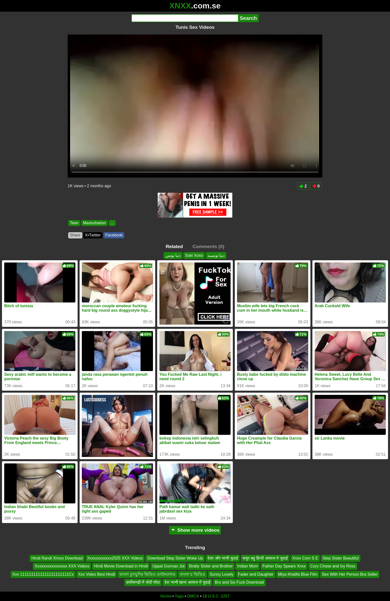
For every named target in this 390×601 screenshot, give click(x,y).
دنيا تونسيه (216, 255)
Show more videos (195, 530)
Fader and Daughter (256, 574)
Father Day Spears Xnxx (284, 566)
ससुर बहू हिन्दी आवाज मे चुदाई (265, 558)
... (112, 223)
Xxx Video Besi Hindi (96, 574)
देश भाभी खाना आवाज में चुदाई (187, 582)
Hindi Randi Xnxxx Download (57, 558)
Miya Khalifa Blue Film (297, 574)
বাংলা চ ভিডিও (192, 574)
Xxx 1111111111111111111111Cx (43, 574)
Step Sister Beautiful (341, 558)
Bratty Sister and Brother (211, 566)
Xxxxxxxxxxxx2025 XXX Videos (115, 558)
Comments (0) (208, 246)
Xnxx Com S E (305, 558)
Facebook (114, 235)
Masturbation (94, 223)
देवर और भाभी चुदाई (222, 558)
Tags (179, 596)
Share (75, 235)
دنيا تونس (173, 255)
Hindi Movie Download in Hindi (121, 566)
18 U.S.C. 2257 (216, 596)
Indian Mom (247, 566)
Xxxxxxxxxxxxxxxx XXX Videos (62, 566)
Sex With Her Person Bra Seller (350, 574)
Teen (74, 223)
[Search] (184, 18)
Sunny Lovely (222, 574)
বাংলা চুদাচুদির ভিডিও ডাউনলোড (147, 574)
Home (165, 596)
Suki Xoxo (194, 255)
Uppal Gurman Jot (168, 566)
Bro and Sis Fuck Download (239, 582)
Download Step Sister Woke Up (175, 558)
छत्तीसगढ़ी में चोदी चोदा (143, 582)
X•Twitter (93, 235)
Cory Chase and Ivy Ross (332, 566)
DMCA (193, 596)
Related (174, 246)
